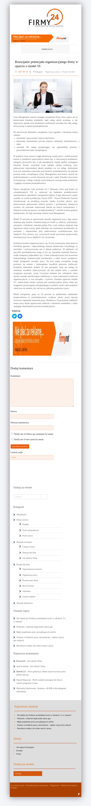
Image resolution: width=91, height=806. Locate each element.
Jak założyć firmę (29, 558)
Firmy (18, 754)
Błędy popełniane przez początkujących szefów (36, 632)
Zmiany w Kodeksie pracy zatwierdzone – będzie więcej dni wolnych (44, 725)
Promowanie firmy (30, 580)
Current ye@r (17, 452)
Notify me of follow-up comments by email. (33, 434)
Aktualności (22, 514)
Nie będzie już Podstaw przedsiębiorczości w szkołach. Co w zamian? (44, 715)
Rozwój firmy (28, 586)
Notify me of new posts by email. (29, 439)
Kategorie (19, 506)
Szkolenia (26, 591)
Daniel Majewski (24, 680)
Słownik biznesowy (25, 603)
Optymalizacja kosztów (32, 569)
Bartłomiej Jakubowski (26, 688)
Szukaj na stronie (23, 487)
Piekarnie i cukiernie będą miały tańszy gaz (35, 627)
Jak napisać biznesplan (25, 747)
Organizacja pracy (52, 72)
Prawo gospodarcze (30, 530)
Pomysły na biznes (24, 542)
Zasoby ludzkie (28, 597)
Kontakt (19, 750)
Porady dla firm (68, 72)
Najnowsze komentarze (26, 653)
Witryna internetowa (20, 422)
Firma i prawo (22, 520)
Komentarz (16, 376)
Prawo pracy (27, 536)
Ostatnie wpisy (22, 610)
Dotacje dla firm (29, 553)
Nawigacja (40, 49)
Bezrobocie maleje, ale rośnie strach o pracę (35, 646)
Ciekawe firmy (28, 547)
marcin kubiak (22, 666)
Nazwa (14, 411)
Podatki (25, 524)
